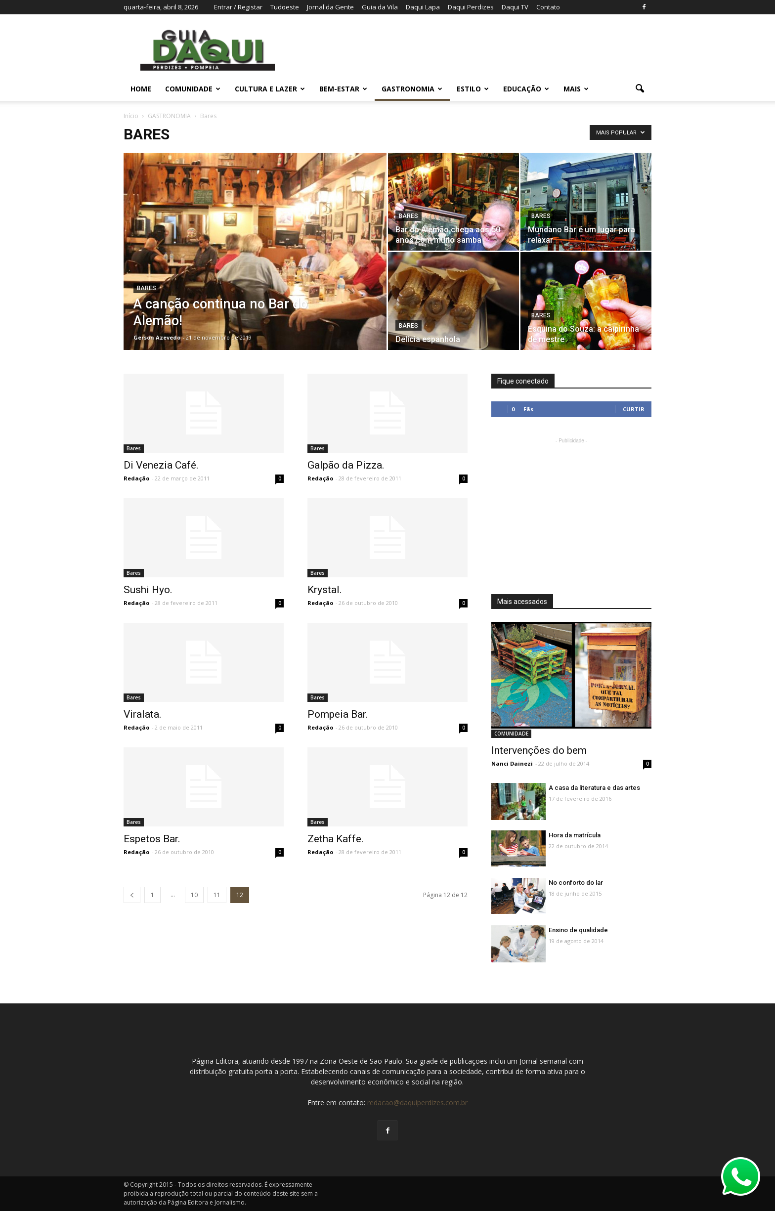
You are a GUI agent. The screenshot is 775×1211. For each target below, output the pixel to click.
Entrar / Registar (238, 6)
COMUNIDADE (192, 88)
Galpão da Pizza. (346, 465)
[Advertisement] (571, 507)
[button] (639, 89)
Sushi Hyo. (148, 590)
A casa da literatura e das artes (594, 787)
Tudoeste (284, 6)
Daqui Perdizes (471, 6)
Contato (548, 6)
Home (140, 88)
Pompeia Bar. (337, 714)
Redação (136, 478)
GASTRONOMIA (412, 88)
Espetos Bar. (152, 839)
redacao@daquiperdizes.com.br (417, 1102)
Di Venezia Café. (161, 465)
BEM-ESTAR (343, 88)
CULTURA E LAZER (270, 88)
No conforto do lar (576, 882)
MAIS (576, 88)
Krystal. (324, 590)
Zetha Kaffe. (335, 839)
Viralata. (143, 714)
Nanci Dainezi (512, 763)
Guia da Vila (380, 6)
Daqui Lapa (423, 6)
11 (217, 895)
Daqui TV (515, 6)
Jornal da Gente (330, 6)
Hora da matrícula (575, 835)
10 (194, 895)
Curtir (634, 409)
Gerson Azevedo (156, 337)
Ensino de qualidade (578, 930)
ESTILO (473, 88)
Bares (146, 288)
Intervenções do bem (539, 750)
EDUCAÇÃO (526, 88)
